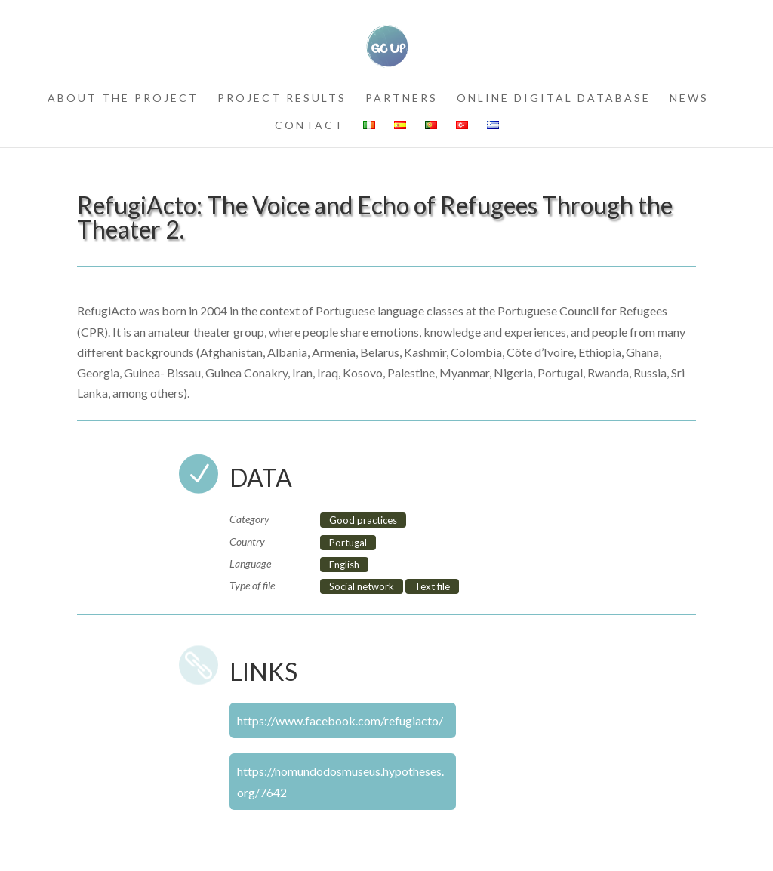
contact (309, 125)
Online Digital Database (554, 98)
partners (401, 98)
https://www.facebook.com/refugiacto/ (340, 720)
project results (281, 98)
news (689, 98)
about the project (123, 98)
